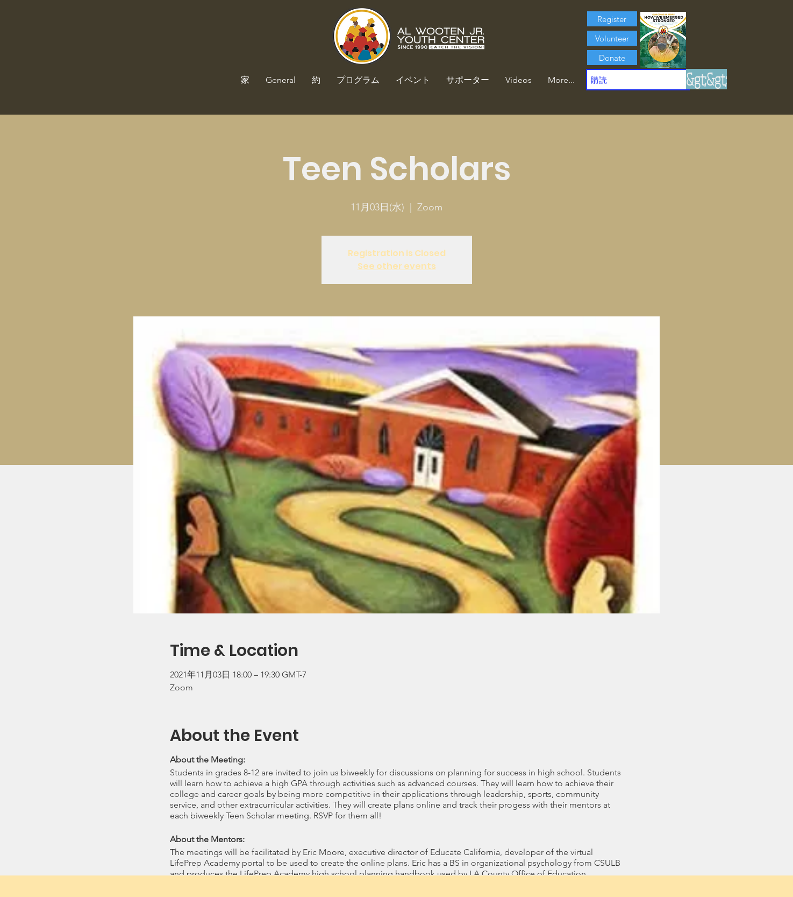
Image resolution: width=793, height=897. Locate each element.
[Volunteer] (612, 38)
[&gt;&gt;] (706, 79)
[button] (316, 80)
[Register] (612, 18)
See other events (397, 266)
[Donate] (612, 57)
